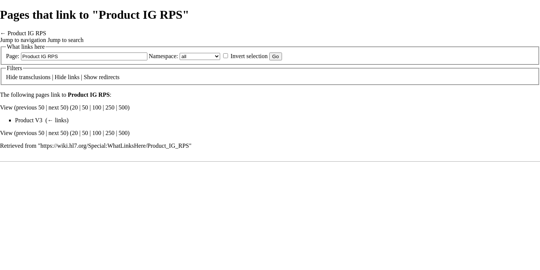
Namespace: (163, 56)
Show (90, 77)
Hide (12, 77)
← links (56, 120)
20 (75, 107)
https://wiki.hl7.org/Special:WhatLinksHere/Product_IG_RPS (114, 145)
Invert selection (249, 56)
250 (109, 107)
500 (123, 107)
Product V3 (28, 120)
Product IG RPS (27, 33)
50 (85, 107)
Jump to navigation (23, 40)
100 (96, 107)
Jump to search (66, 40)
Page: (13, 56)
